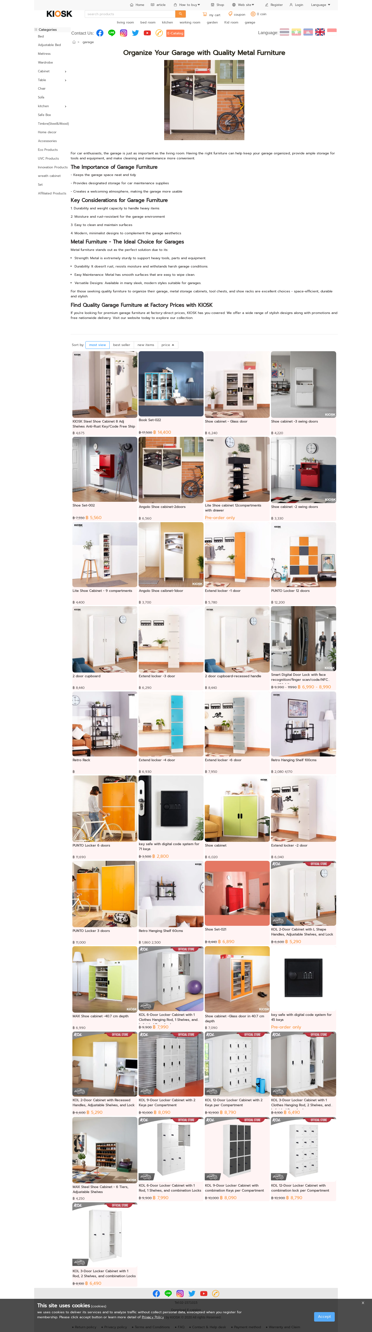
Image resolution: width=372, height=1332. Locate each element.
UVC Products (48, 158)
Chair (42, 88)
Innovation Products (52, 167)
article (158, 5)
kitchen (167, 22)
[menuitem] (137, 5)
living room (125, 22)
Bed (41, 36)
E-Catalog (175, 33)
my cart (211, 15)
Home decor (47, 132)
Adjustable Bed (49, 45)
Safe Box (44, 115)
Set (40, 184)
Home (137, 5)
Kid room (231, 22)
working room (190, 22)
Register (274, 5)
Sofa (41, 97)
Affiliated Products (52, 193)
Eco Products (48, 149)
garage (250, 22)
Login (296, 5)
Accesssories (47, 141)
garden (212, 22)
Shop (217, 5)
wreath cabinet (49, 176)
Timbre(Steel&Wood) (52, 123)
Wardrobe (45, 62)
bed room (147, 22)
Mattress (44, 53)
